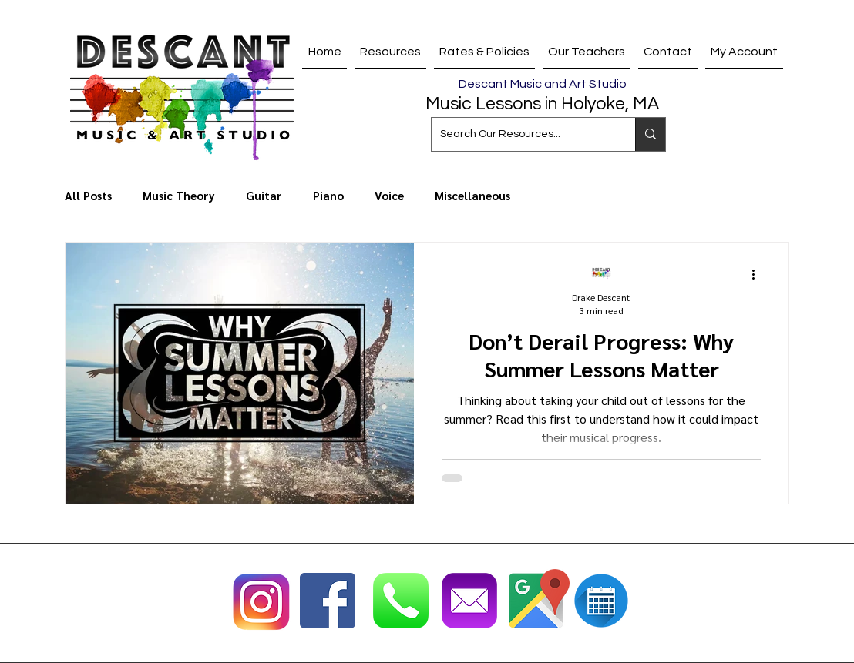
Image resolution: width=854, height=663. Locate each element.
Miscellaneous (472, 196)
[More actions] (758, 274)
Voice (389, 196)
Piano (328, 196)
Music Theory (179, 196)
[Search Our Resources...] (521, 134)
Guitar (264, 196)
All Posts (88, 196)
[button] (586, 52)
